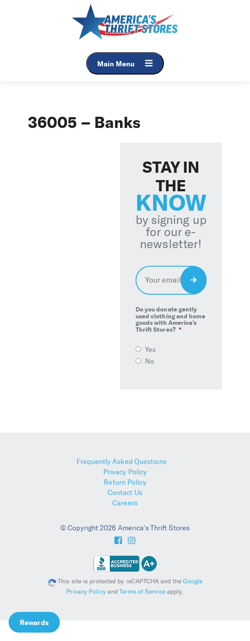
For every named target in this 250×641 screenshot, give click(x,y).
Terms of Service (142, 591)
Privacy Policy (125, 472)
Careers (125, 503)
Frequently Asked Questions (122, 461)
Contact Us (125, 493)
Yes (150, 349)
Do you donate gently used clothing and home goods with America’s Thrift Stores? (170, 319)
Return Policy (125, 482)
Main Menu (125, 63)
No (149, 361)
